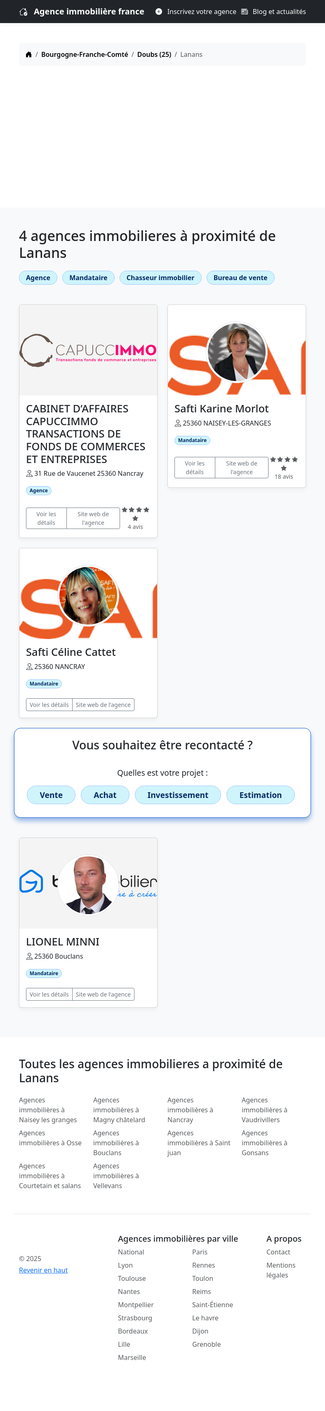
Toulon (202, 1278)
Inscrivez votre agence (195, 11)
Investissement (178, 794)
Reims (201, 1291)
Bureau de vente (241, 277)
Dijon (200, 1331)
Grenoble (206, 1344)
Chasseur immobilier (161, 277)
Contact (278, 1252)
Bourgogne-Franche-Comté (84, 54)
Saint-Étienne (212, 1304)
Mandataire (88, 277)
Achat (105, 794)
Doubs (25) (154, 54)
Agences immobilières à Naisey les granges (48, 1109)
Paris (199, 1252)
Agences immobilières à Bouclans (116, 1142)
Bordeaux (133, 1331)
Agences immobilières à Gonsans (264, 1142)
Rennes (203, 1265)
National (131, 1252)
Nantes (129, 1291)
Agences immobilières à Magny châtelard (119, 1109)
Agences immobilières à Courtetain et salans (50, 1175)
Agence (38, 277)
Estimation (260, 794)
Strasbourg (135, 1317)
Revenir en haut (43, 1270)
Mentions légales (281, 1270)
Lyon (125, 1265)
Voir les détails (46, 518)
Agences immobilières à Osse (50, 1137)
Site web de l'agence (93, 518)
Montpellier (136, 1304)
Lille (124, 1344)
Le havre (205, 1317)
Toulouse (132, 1278)
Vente (51, 794)
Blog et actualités (273, 11)
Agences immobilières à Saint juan (199, 1142)
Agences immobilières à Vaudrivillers (264, 1109)
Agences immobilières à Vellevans (116, 1175)
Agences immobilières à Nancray (190, 1109)
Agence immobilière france (89, 11)
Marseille (132, 1357)
